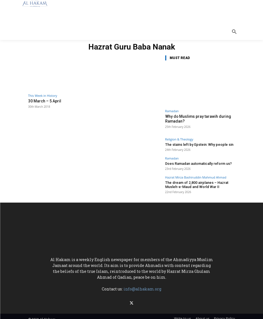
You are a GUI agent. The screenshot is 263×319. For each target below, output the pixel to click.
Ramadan (172, 110)
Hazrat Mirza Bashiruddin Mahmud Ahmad (195, 175)
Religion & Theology (179, 138)
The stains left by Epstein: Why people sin (195, 143)
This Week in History (42, 95)
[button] (234, 32)
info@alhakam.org (142, 286)
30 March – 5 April (43, 101)
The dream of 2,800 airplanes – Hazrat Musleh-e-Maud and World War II (199, 182)
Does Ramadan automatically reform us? (194, 162)
